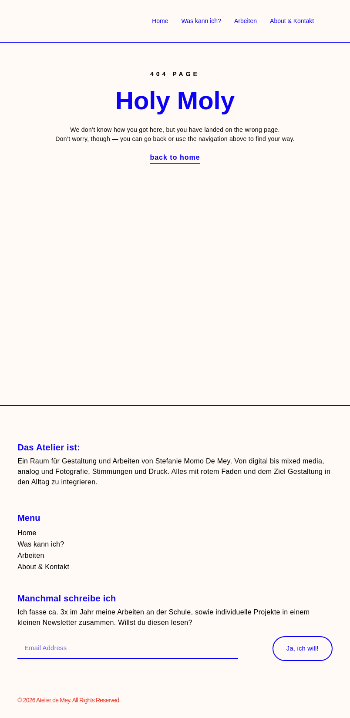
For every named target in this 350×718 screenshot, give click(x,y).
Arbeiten (245, 20)
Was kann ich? (201, 20)
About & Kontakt (292, 20)
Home (160, 20)
